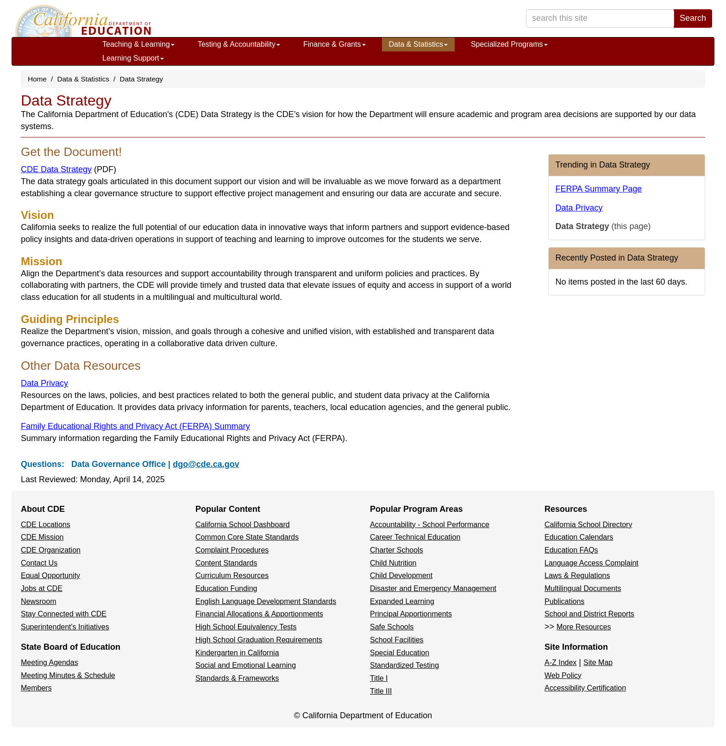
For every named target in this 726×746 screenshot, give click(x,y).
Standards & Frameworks (237, 678)
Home (37, 79)
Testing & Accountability (239, 44)
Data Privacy (44, 383)
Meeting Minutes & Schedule (68, 675)
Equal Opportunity (50, 575)
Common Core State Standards (247, 537)
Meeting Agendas (49, 662)
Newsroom (38, 601)
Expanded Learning (402, 601)
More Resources (584, 627)
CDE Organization (51, 550)
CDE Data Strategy (68, 169)
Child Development (401, 575)
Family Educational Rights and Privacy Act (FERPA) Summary (135, 426)
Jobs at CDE (42, 588)
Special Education (399, 653)
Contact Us (39, 563)
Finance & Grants (334, 44)
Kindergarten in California (237, 653)
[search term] (600, 18)
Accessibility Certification (585, 688)
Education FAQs (571, 550)
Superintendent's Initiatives (65, 627)
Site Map (598, 662)
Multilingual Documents (582, 588)
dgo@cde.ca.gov (206, 464)
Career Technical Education (415, 537)
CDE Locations (45, 524)
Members (36, 688)
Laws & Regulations (577, 575)
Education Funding (226, 588)
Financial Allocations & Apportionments (259, 614)
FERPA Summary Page (599, 188)
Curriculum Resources (232, 575)
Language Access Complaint (591, 563)
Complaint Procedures (232, 550)
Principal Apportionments (411, 614)
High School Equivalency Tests (246, 627)
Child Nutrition (393, 563)
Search (693, 18)
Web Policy (563, 675)
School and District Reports (589, 614)
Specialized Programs (509, 44)
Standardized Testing (404, 665)
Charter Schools (396, 550)
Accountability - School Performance (429, 524)
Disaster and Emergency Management (433, 588)
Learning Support (133, 58)
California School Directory (588, 524)
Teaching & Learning (138, 44)
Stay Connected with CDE (63, 614)
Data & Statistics (418, 44)
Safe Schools (391, 627)
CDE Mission (42, 537)
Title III (381, 691)
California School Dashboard (242, 524)
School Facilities (397, 640)
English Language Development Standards (265, 601)
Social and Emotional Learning (245, 665)
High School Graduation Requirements (258, 640)
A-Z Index (560, 662)
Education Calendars (578, 537)
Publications (564, 601)
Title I (379, 678)
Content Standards (226, 563)
